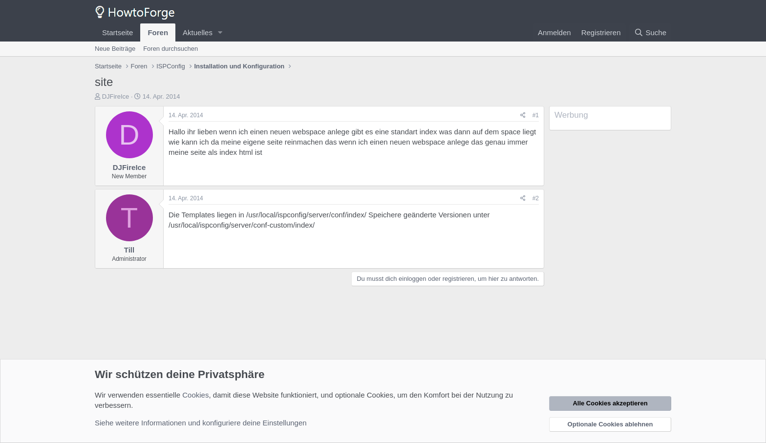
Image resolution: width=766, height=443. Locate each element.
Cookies (195, 395)
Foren (158, 32)
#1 (535, 115)
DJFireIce (115, 96)
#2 (535, 198)
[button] (220, 32)
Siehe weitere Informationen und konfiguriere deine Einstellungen (201, 423)
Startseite (117, 32)
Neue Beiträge (115, 48)
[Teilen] (523, 115)
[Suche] (650, 32)
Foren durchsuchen (170, 48)
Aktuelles (198, 32)
